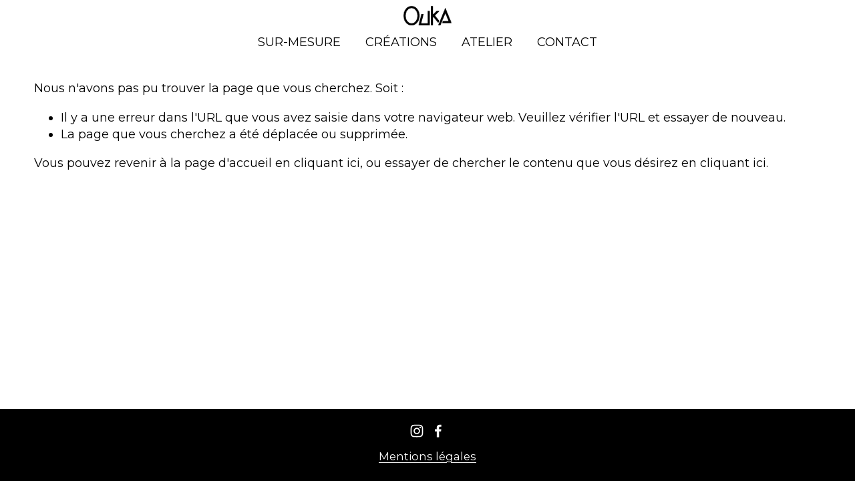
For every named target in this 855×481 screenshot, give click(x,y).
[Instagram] (416, 431)
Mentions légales (427, 456)
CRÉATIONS (401, 42)
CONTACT (567, 42)
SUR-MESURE (299, 42)
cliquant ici (327, 163)
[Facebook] (438, 431)
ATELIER (487, 42)
